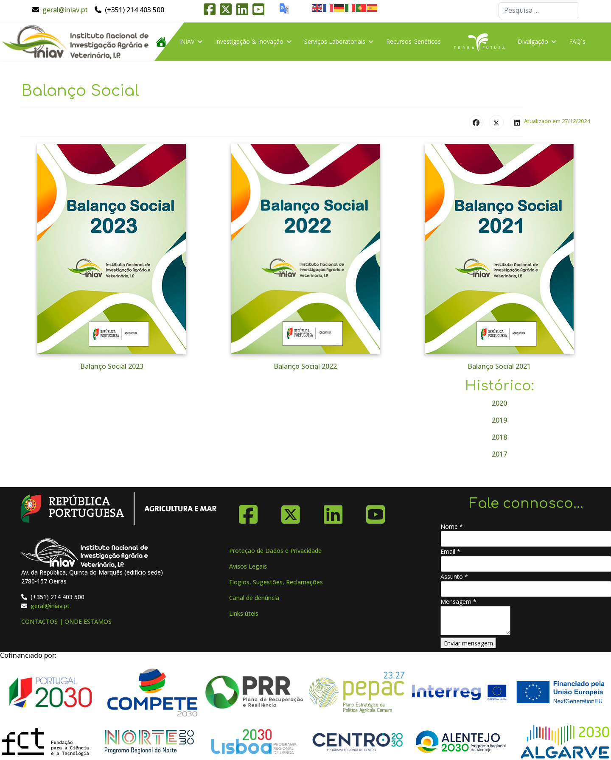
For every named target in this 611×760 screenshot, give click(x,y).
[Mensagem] (475, 620)
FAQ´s (577, 41)
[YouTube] (375, 511)
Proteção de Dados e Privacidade (275, 551)
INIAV (186, 41)
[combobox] (539, 10)
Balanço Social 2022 (305, 366)
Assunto (454, 576)
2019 (499, 420)
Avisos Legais (248, 566)
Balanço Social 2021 (499, 366)
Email (450, 551)
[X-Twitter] (291, 511)
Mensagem (458, 601)
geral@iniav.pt (65, 9)
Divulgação (533, 41)
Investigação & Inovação (249, 41)
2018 (499, 437)
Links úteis (243, 613)
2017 (499, 454)
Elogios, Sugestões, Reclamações (276, 582)
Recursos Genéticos (413, 41)
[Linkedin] (333, 511)
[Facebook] (248, 511)
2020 (499, 403)
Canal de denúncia (254, 598)
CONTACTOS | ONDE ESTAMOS (66, 621)
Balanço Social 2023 (111, 366)
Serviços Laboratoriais (334, 41)
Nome (451, 526)
